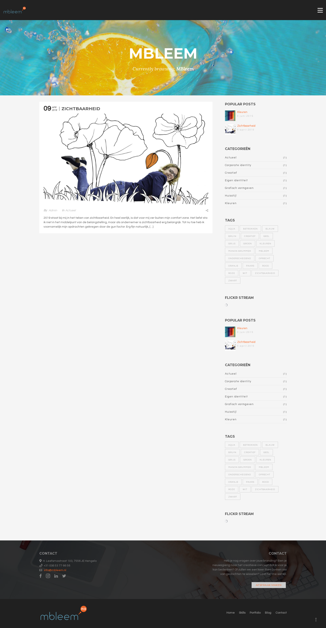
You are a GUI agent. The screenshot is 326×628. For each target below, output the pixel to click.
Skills (242, 612)
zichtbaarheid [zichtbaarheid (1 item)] (265, 273)
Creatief (231, 172)
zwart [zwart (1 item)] (232, 281)
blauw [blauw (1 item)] (270, 229)
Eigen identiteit (236, 180)
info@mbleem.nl (55, 570)
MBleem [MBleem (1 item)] (264, 251)
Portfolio (255, 612)
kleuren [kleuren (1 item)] (265, 244)
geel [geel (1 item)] (266, 236)
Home (230, 612)
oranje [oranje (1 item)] (233, 266)
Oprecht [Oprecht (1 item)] (264, 258)
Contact (281, 612)
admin (53, 210)
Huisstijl (231, 195)
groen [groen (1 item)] (247, 244)
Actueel (70, 210)
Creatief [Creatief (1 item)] (250, 236)
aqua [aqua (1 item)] (231, 229)
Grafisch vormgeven (239, 188)
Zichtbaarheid (81, 108)
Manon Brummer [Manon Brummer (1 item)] (239, 251)
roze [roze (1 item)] (231, 273)
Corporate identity (238, 165)
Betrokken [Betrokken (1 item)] (250, 229)
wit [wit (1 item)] (245, 273)
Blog (268, 612)
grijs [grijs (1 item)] (232, 244)
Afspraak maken (269, 585)
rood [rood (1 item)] (265, 266)
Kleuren (242, 112)
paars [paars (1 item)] (250, 266)
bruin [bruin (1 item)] (232, 236)
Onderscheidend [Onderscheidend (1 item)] (239, 258)
